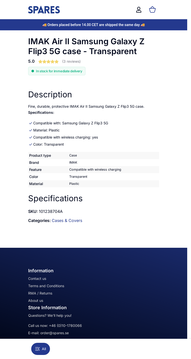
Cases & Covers (67, 220)
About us (35, 300)
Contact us (37, 278)
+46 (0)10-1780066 (65, 325)
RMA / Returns (40, 293)
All (40, 349)
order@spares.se (54, 333)
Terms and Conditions (46, 286)
